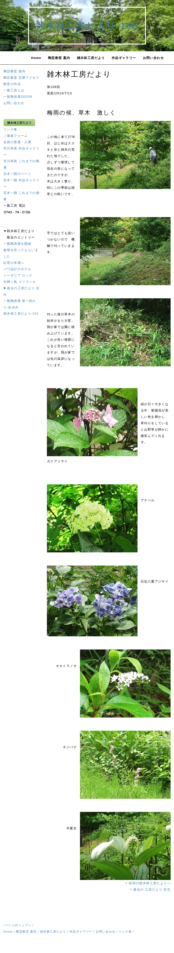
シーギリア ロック (18, 275)
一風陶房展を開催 (17, 243)
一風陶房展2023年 (18, 96)
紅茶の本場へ (13, 263)
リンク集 (10, 129)
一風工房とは (13, 90)
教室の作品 (12, 84)
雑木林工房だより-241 (21, 313)
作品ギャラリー (124, 58)
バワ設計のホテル (17, 269)
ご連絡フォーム (15, 135)
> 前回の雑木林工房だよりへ (148, 883)
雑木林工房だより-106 (87, 26)
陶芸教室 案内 (59, 58)
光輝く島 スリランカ (19, 282)
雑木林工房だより (91, 58)
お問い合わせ (153, 58)
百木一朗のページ (17, 174)
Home (36, 58)
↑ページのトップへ (17, 925)
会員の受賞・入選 (17, 142)
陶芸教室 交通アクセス (21, 77)
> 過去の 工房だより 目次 (150, 889)
